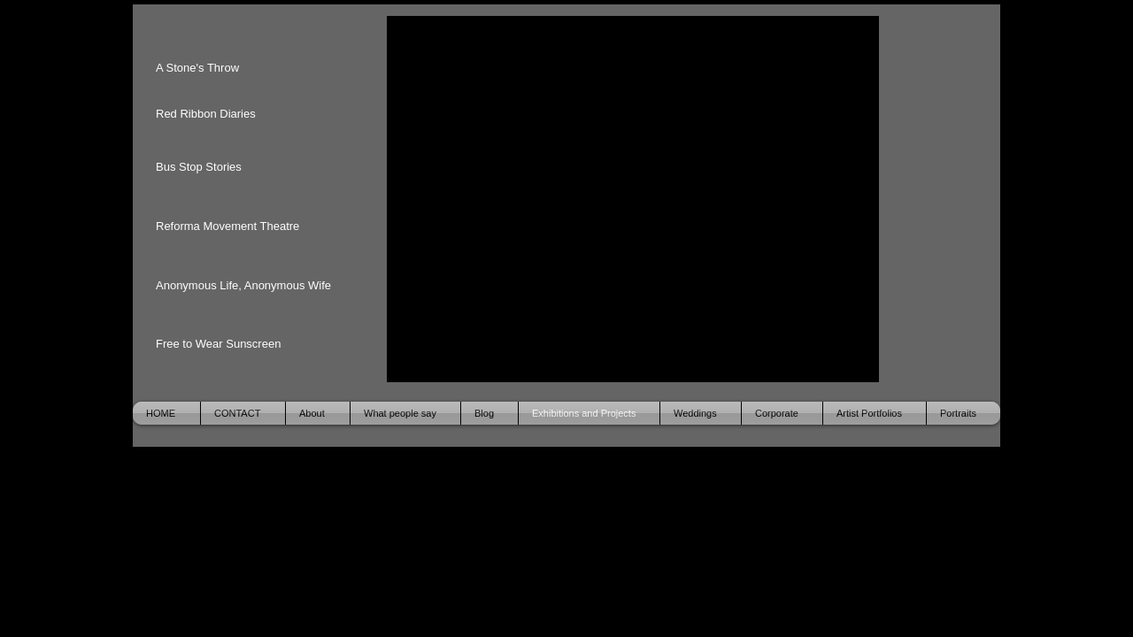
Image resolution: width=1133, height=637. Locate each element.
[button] (633, 199)
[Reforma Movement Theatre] (234, 226)
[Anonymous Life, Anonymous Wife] (251, 285)
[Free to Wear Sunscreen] (222, 344)
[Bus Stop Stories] (213, 167)
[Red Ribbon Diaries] (213, 114)
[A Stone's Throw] (213, 68)
